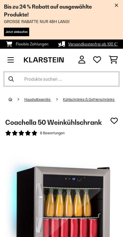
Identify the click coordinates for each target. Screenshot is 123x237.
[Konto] (81, 60)
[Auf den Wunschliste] (114, 120)
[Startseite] (16, 99)
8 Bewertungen (52, 133)
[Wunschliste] (97, 60)
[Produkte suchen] (61, 79)
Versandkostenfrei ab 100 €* (93, 44)
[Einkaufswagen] (113, 60)
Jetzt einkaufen (17, 32)
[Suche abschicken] (11, 79)
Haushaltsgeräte (37, 99)
